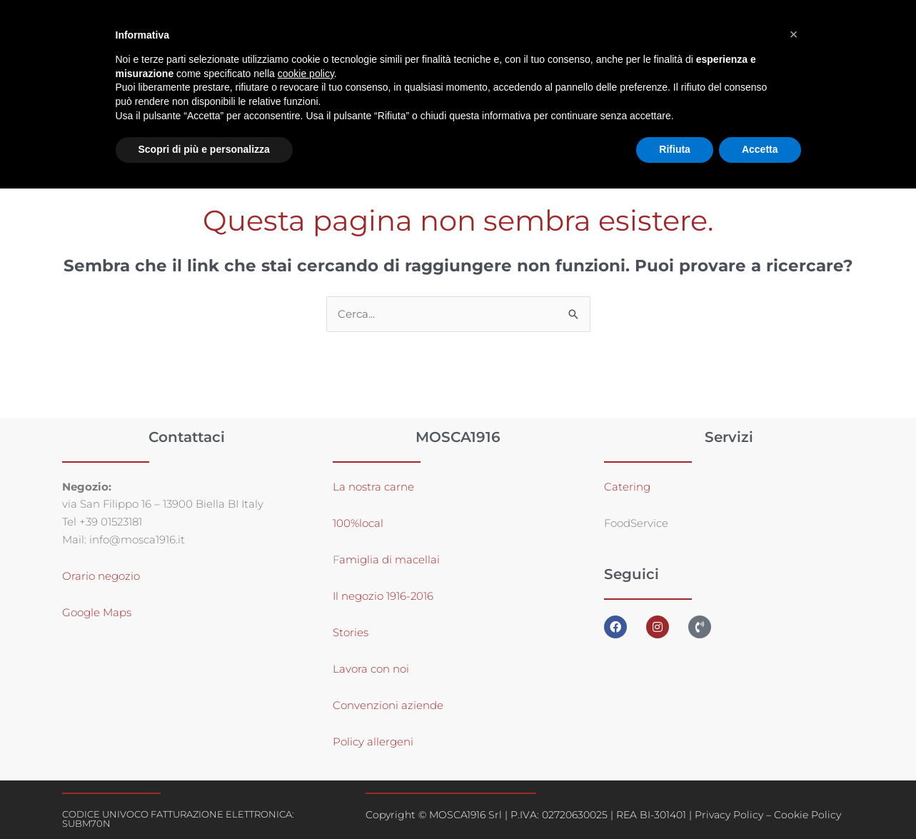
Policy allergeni (373, 741)
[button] (793, 34)
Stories (350, 632)
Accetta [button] (760, 149)
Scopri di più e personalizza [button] (204, 149)
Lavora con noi (371, 668)
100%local (358, 523)
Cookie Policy (807, 814)
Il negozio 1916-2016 (383, 596)
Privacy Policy (729, 814)
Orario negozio (101, 576)
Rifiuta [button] (674, 149)
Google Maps (96, 613)
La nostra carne (375, 486)
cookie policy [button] (306, 73)
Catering (627, 486)
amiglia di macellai (389, 559)
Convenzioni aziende (388, 705)
